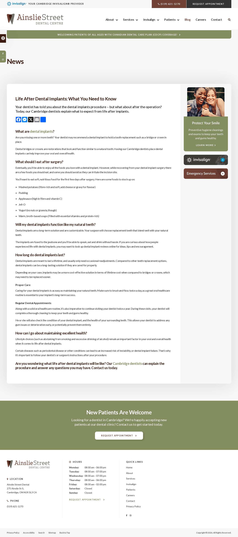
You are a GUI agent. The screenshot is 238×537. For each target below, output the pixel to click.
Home (129, 467)
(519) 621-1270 (170, 4)
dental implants (41, 131)
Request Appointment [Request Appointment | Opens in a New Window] (209, 4)
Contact (216, 20)
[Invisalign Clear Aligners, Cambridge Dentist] (52, 4)
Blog (187, 20)
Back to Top (65, 532)
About (110, 20)
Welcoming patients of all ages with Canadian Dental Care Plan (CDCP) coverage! (117, 34)
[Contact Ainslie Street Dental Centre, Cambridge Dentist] (206, 173)
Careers (201, 20)
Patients (169, 20)
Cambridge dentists (127, 363)
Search (41, 532)
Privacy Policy (133, 506)
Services (128, 20)
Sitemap (52, 532)
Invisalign (149, 20)
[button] (215, 58)
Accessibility (29, 532)
